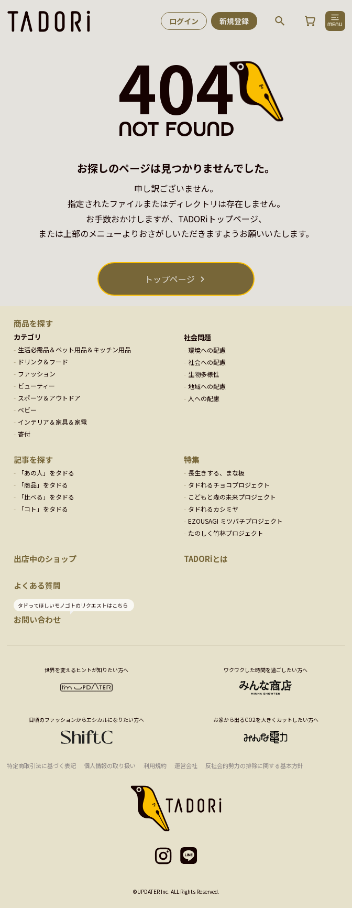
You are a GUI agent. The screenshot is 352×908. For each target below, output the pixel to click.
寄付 (24, 433)
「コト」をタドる (43, 508)
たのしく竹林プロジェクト (225, 532)
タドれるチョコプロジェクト (229, 484)
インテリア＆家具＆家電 (52, 421)
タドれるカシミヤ (213, 508)
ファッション (37, 373)
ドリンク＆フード (43, 361)
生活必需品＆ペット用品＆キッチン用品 (74, 349)
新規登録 (234, 21)
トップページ (170, 279)
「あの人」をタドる (46, 472)
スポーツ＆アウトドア (49, 397)
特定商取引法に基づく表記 (41, 765)
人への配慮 (203, 398)
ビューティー (36, 385)
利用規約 (155, 765)
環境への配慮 (207, 349)
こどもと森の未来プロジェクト (232, 496)
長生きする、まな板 (216, 472)
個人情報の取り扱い (110, 765)
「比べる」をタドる (46, 496)
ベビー (27, 409)
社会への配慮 (207, 362)
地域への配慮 (207, 386)
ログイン (184, 21)
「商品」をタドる (43, 484)
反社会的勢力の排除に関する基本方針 (254, 765)
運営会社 (185, 765)
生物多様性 (203, 374)
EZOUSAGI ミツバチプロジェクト (235, 520)
